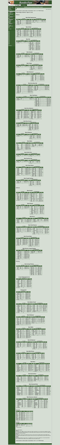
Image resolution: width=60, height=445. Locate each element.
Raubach (32, 212)
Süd (9, 18)
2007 (9, 34)
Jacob (18, 281)
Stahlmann (32, 112)
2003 (9, 37)
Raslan (18, 148)
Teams (42, 10)
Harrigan (18, 253)
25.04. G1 (26, 172)
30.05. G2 (25, 112)
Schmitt (18, 321)
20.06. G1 (27, 20)
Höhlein (32, 58)
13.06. (48, 99)
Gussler (34, 20)
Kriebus (31, 183)
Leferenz (31, 30)
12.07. (36, 241)
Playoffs (9, 25)
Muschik (18, 172)
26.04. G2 (24, 242)
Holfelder (18, 279)
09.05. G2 (25, 31)
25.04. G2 (25, 30)
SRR (20, 20)
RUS (21, 74)
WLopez (34, 219)
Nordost (9, 21)
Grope (18, 145)
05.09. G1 (29, 89)
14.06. (40, 56)
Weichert (30, 43)
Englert (30, 45)
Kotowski (18, 30)
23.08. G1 (24, 244)
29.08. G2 (25, 33)
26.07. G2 (25, 196)
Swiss (30, 184)
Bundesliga (24, 5)
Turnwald (18, 23)
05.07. (35, 125)
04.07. (41, 76)
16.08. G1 (26, 56)
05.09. (37, 31)
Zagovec (33, 145)
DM (8, 24)
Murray (36, 99)
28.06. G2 (28, 280)
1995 (9, 43)
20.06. (41, 77)
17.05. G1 (25, 253)
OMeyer (18, 293)
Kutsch (18, 336)
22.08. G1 (25, 255)
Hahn (18, 146)
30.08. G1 (28, 308)
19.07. (39, 67)
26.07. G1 (25, 197)
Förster (18, 231)
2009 (9, 33)
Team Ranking (30, 10)
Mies (17, 228)
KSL (33, 67)
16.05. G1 (27, 74)
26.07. (40, 193)
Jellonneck (18, 286)
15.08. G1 (28, 230)
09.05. (42, 20)
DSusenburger (19, 173)
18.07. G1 (26, 320)
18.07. (40, 57)
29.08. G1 (26, 171)
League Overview (19, 10)
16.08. (37, 33)
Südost (9, 22)
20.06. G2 (25, 254)
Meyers (18, 88)
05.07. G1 (28, 285)
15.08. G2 (26, 294)
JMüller (18, 29)
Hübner (18, 147)
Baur (17, 20)
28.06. (37, 46)
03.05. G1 (25, 199)
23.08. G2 (28, 283)
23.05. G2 (26, 170)
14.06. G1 (27, 23)
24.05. (36, 243)
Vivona (30, 46)
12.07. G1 (24, 241)
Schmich (18, 32)
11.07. (37, 45)
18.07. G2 (29, 87)
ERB (20, 23)
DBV (18, 5)
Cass (31, 211)
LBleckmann (18, 74)
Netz (17, 295)
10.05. (37, 161)
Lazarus (30, 42)
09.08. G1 (26, 295)
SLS (32, 46)
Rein (17, 31)
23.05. (40, 174)
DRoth (18, 161)
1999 (9, 40)
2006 (9, 35)
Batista (18, 241)
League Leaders (25, 10)
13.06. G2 (23, 125)
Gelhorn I (18, 112)
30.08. (39, 273)
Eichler (18, 296)
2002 (9, 38)
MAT (32, 42)
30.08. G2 (28, 231)
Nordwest (9, 20)
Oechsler (18, 199)
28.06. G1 (25, 32)
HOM (20, 33)
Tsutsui (30, 48)
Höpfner (18, 125)
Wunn (32, 57)
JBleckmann (19, 283)
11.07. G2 (26, 55)
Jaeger (18, 33)
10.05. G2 (25, 161)
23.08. (40, 58)
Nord (9, 15)
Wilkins (31, 67)
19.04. (46, 88)
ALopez (18, 242)
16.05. (37, 42)
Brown (31, 31)
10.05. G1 (28, 228)
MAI (20, 30)
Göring (18, 267)
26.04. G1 (26, 146)
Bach (29, 125)
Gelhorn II (30, 127)
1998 (9, 41)
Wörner (18, 221)
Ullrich (33, 170)
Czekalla (30, 44)
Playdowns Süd (10, 14)
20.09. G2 (25, 114)
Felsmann (18, 135)
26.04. (35, 127)
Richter (33, 144)
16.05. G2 (25, 135)
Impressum (10, 45)
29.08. (37, 32)
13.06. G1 (26, 323)
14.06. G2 (25, 116)
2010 (9, 10)
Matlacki (18, 87)
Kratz (31, 200)
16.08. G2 (28, 311)
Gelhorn (31, 33)
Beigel (18, 194)
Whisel (32, 76)
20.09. (38, 116)
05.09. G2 (26, 147)
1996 (9, 42)
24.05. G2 (24, 243)
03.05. (38, 112)
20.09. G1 (26, 318)
